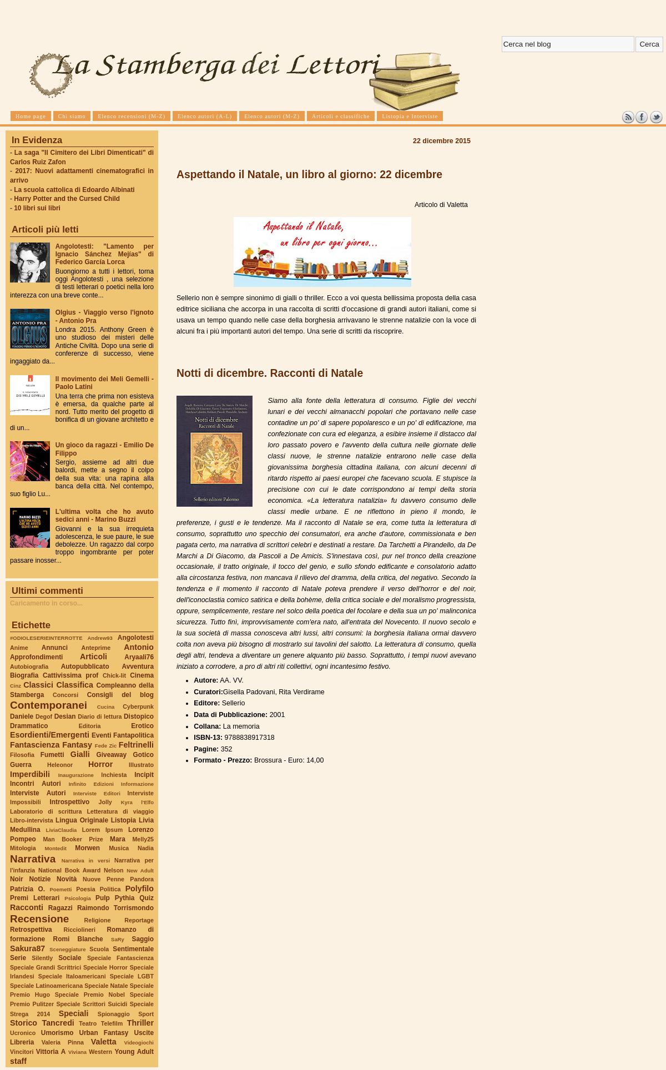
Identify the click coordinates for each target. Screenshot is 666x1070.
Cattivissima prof (70, 675)
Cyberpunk (138, 706)
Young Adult (134, 1052)
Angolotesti (136, 638)
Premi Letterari (34, 898)
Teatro (88, 1023)
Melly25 (143, 839)
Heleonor (60, 764)
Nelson (114, 870)
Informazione (137, 784)
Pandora (142, 879)
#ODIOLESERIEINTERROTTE (46, 638)
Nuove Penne (103, 879)
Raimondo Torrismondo (115, 908)
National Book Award (69, 870)
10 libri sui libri (37, 208)
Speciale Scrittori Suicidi (91, 1004)
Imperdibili (30, 774)
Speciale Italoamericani (72, 976)
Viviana (77, 1052)
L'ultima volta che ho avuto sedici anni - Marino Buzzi (105, 515)
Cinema (142, 675)
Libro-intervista (31, 820)
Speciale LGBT (132, 976)
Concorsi (65, 695)
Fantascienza (34, 744)
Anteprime (96, 647)
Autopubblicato (85, 666)
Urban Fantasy (103, 1033)
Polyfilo (139, 888)
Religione (97, 920)
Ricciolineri (79, 929)
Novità (67, 879)
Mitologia (23, 848)
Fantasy (77, 744)
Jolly (105, 802)
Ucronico (23, 1032)
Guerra (21, 765)
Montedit (55, 848)
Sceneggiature (67, 949)
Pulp (102, 898)
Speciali (74, 1013)
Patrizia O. (27, 889)
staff (18, 1061)
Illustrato (141, 764)
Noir (16, 879)
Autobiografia (29, 666)
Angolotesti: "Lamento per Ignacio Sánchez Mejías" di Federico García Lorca (105, 254)
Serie (18, 958)
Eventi (102, 735)
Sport (146, 1014)
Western (100, 1051)
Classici (38, 684)
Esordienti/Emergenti (49, 734)
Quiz (146, 898)
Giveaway (112, 755)
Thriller (140, 1022)
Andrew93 (100, 638)
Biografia (24, 675)
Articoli (93, 656)
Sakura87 (27, 948)
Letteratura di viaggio (120, 811)
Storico (23, 1022)
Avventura (138, 666)
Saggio (143, 939)
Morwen (87, 848)
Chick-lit (114, 675)
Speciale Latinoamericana (46, 985)
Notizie (40, 879)
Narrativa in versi (86, 860)
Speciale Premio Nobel (90, 994)
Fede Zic (106, 746)
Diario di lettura (100, 716)
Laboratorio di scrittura (46, 811)
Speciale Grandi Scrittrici (45, 967)
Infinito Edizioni (91, 784)
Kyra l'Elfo (137, 802)
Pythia (125, 898)
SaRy (117, 939)
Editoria (90, 726)
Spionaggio (114, 1014)
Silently (42, 958)
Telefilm (112, 1023)
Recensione (39, 919)
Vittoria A (50, 1052)
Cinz (15, 686)
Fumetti (52, 755)
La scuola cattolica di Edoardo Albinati (74, 190)
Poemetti (60, 889)
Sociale (69, 958)
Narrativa (33, 859)
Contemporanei (48, 705)
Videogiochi (139, 1042)
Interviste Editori (96, 793)
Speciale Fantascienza (120, 958)
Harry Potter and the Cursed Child (67, 199)
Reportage (139, 920)
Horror (100, 764)
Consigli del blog (120, 695)
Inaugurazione (76, 775)
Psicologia (77, 898)
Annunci (55, 648)
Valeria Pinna (63, 1042)
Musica (119, 848)
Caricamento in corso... (46, 603)
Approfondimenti (36, 657)
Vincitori (21, 1051)
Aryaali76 (139, 657)
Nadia (146, 848)
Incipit (144, 775)
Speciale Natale (106, 985)
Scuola (99, 949)
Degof (44, 716)
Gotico (143, 755)
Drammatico (29, 726)
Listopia (123, 820)
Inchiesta (114, 774)
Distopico (139, 716)
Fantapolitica (133, 735)
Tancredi (58, 1022)
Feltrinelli (136, 744)
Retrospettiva (31, 929)
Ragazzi (60, 908)
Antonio (139, 647)
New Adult (140, 870)
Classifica (75, 684)
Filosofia (22, 754)
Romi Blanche (78, 939)
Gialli (80, 754)
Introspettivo (70, 802)
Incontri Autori (35, 784)
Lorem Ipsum (102, 829)
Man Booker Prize (73, 839)
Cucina (106, 707)
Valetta (104, 1041)
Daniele (21, 716)
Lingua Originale (82, 820)
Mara (117, 839)
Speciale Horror (105, 967)
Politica (110, 889)
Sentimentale (133, 949)
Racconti (26, 907)
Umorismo (57, 1033)
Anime (19, 647)
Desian (65, 716)
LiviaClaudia (61, 830)
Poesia (85, 889)
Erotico (142, 726)
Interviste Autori (38, 793)
